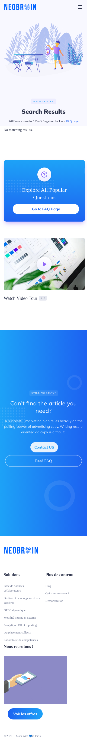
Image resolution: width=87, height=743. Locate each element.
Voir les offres (25, 714)
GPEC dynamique (15, 610)
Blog (48, 586)
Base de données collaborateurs (14, 588)
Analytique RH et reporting (20, 625)
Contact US (44, 450)
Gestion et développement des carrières (22, 600)
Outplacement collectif (17, 632)
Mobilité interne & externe (20, 617)
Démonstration (54, 601)
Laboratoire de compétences (21, 640)
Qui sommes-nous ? (57, 593)
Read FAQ (43, 464)
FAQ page (72, 121)
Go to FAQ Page (46, 209)
